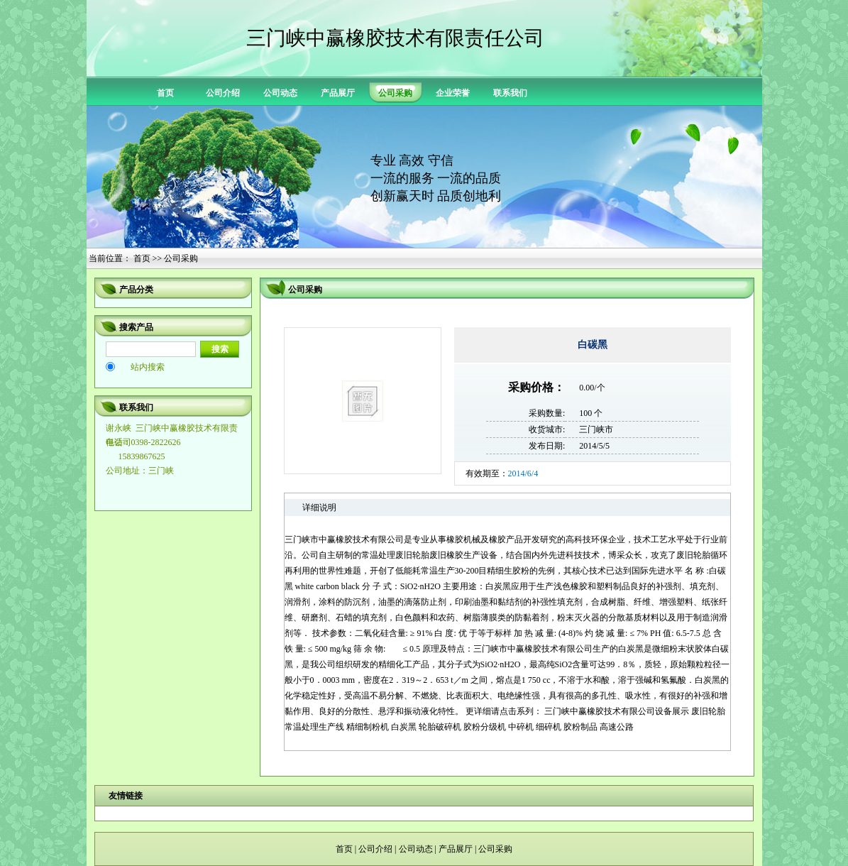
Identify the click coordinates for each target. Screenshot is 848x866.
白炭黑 (404, 727)
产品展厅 (338, 93)
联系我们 (510, 93)
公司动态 (280, 93)
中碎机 (521, 727)
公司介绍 (223, 93)
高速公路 (617, 727)
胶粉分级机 (484, 727)
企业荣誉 (453, 93)
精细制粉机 (367, 727)
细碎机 (548, 727)
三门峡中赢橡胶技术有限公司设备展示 (616, 711)
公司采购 (495, 849)
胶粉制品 (580, 727)
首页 (165, 93)
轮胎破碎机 (440, 727)
